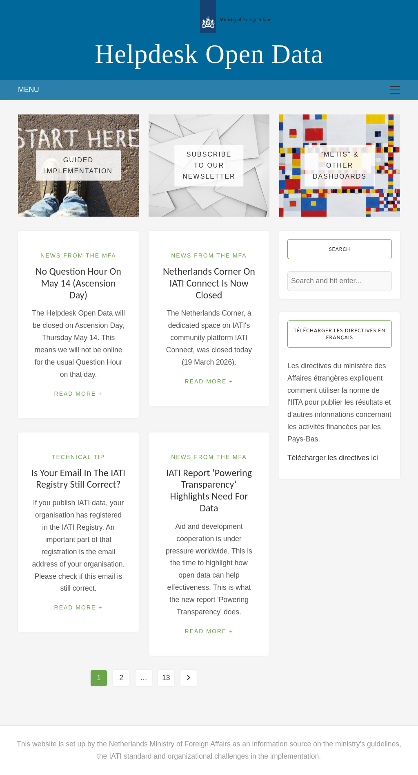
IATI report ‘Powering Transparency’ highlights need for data (209, 490)
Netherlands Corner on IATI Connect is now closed (209, 283)
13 (166, 678)
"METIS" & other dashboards (340, 165)
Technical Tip (78, 457)
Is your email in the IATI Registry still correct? (78, 479)
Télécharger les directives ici (332, 458)
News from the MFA (78, 255)
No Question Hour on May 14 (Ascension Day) (78, 283)
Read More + (78, 393)
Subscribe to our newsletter (208, 165)
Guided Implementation (78, 166)
